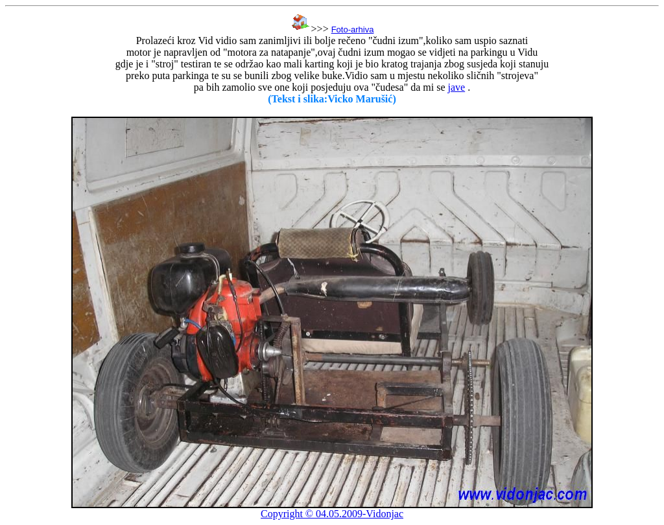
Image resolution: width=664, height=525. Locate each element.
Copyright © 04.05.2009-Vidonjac (332, 513)
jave (456, 87)
